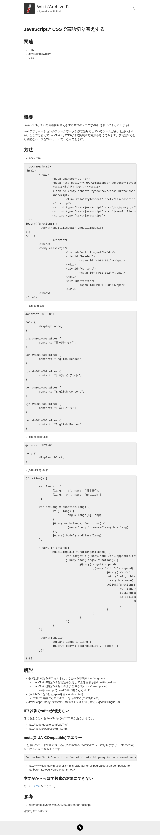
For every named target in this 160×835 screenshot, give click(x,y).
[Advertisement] (80, 86)
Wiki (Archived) (53, 6)
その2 (36, 786)
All (134, 8)
